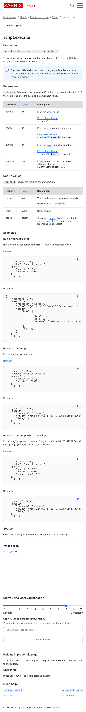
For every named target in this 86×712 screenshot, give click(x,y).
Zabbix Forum (68, 697)
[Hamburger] (80, 5)
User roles (70, 73)
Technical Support (12, 692)
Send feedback (43, 642)
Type (24, 104)
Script (55, 17)
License (57, 709)
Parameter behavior (47, 117)
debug (52, 217)
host (49, 127)
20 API (23, 17)
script (49, 111)
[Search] (72, 5)
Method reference (39, 17)
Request (7, 250)
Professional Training (72, 692)
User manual (9, 17)
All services (9, 697)
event (49, 144)
